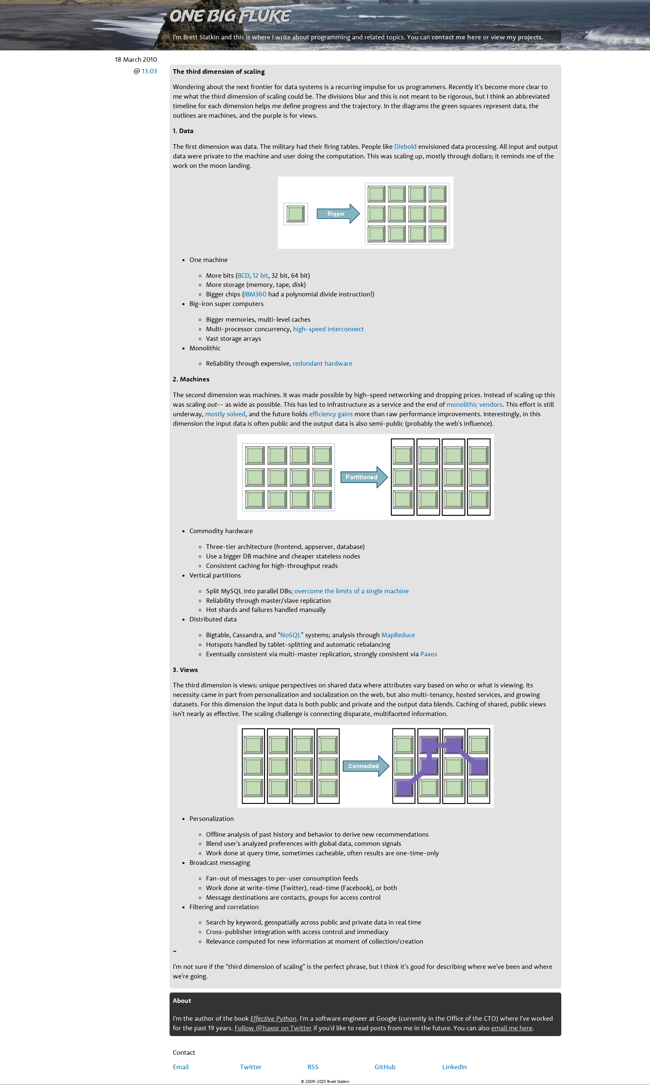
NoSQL (290, 635)
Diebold (405, 146)
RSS (313, 1067)
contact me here (456, 37)
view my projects (516, 37)
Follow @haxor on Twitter (273, 1028)
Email (181, 1067)
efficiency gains (331, 414)
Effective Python (273, 1018)
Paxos (428, 654)
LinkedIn (454, 1067)
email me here (511, 1028)
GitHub (385, 1067)
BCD (244, 275)
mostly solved (225, 414)
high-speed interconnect (328, 329)
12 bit (260, 275)
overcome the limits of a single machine (351, 591)
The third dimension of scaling (219, 71)
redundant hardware (322, 363)
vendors (490, 404)
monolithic (462, 404)
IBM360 (255, 294)
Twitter (251, 1067)
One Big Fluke (230, 15)
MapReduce (398, 635)
